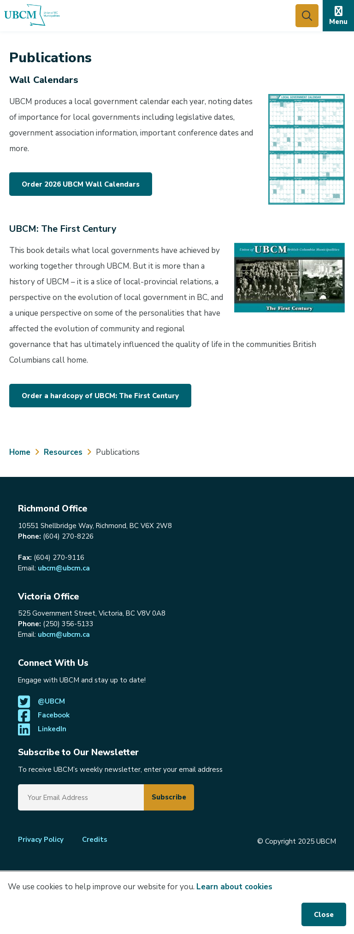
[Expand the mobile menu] (338, 15)
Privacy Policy (41, 839)
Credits (94, 839)
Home (19, 452)
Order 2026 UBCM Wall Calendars (81, 184)
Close (324, 914)
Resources (63, 452)
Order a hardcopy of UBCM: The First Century (100, 395)
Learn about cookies (234, 886)
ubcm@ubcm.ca (64, 568)
